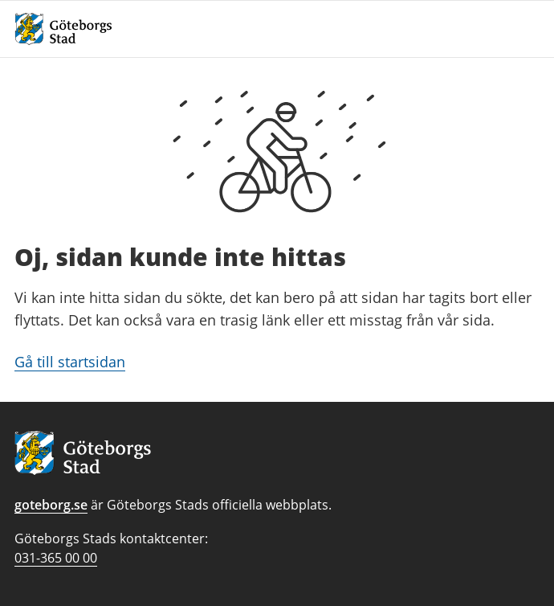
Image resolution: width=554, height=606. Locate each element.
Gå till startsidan (69, 361)
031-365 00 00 (55, 558)
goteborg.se (51, 505)
